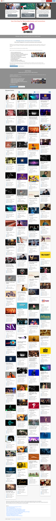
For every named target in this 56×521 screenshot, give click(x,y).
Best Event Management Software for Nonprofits (13, 513)
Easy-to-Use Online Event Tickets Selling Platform (13, 508)
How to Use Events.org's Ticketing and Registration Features (15, 510)
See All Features (21, 66)
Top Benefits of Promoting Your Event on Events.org (14, 515)
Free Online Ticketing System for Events (12, 514)
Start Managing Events (13, 66)
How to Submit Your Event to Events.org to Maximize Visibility (15, 509)
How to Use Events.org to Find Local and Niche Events (14, 512)
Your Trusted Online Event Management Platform (14, 506)
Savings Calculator (21, 86)
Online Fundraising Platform (10, 507)
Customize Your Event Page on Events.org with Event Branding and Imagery (18, 511)
